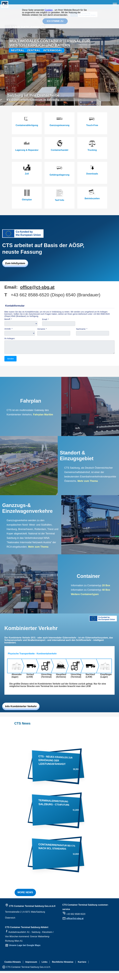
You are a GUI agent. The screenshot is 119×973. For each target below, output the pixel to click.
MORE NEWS (25, 894)
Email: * (45, 319)
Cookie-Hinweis (12, 964)
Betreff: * (8, 319)
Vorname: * (42, 329)
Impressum (31, 964)
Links (45, 964)
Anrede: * (8, 329)
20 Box (106, 587)
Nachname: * (81, 329)
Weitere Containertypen (85, 596)
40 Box (105, 592)
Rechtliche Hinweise (62, 964)
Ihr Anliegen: (9, 338)
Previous (3, 57)
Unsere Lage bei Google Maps (24, 947)
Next (115, 57)
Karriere (82, 964)
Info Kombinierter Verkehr (21, 708)
